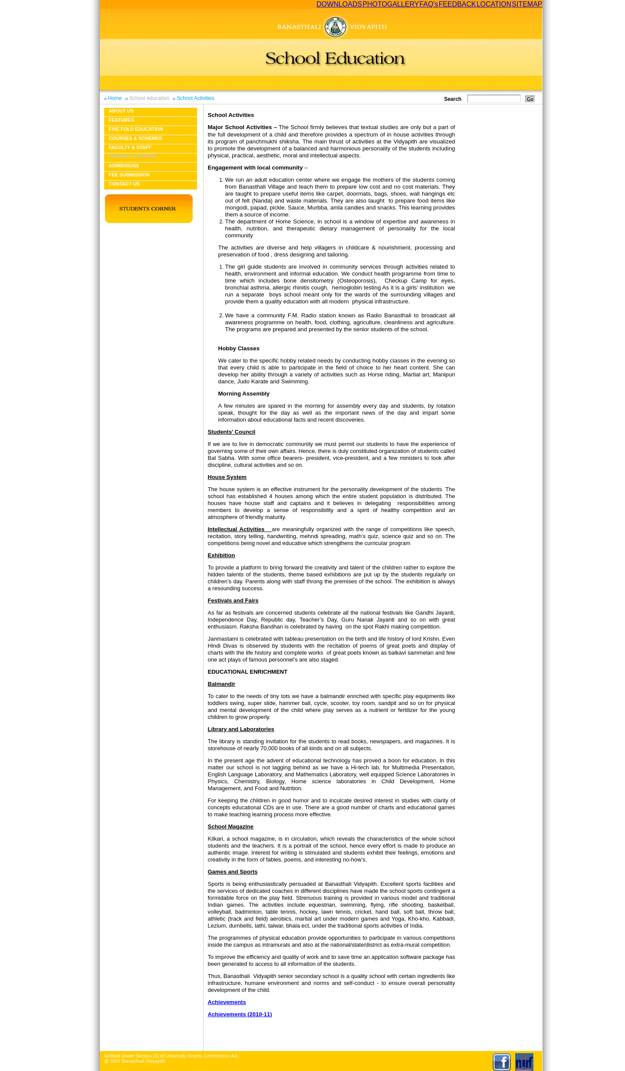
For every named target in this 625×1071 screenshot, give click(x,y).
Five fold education (136, 129)
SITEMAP (527, 4)
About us (121, 110)
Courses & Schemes (135, 138)
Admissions (124, 165)
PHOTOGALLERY (390, 4)
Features (121, 120)
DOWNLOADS (339, 4)
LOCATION (494, 4)
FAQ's (428, 4)
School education (149, 98)
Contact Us (124, 183)
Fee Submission (129, 174)
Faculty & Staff (130, 147)
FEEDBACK (457, 4)
